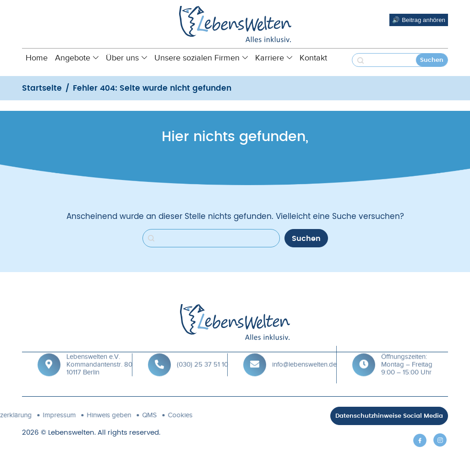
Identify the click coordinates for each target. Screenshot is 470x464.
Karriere (273, 57)
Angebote (76, 57)
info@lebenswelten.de (304, 356)
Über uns (126, 57)
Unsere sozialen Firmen (201, 57)
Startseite (42, 88)
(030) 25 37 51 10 (202, 356)
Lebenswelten (71, 432)
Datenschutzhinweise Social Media (389, 416)
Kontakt (313, 57)
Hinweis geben (60, 415)
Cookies (131, 415)
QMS (100, 415)
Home (37, 57)
